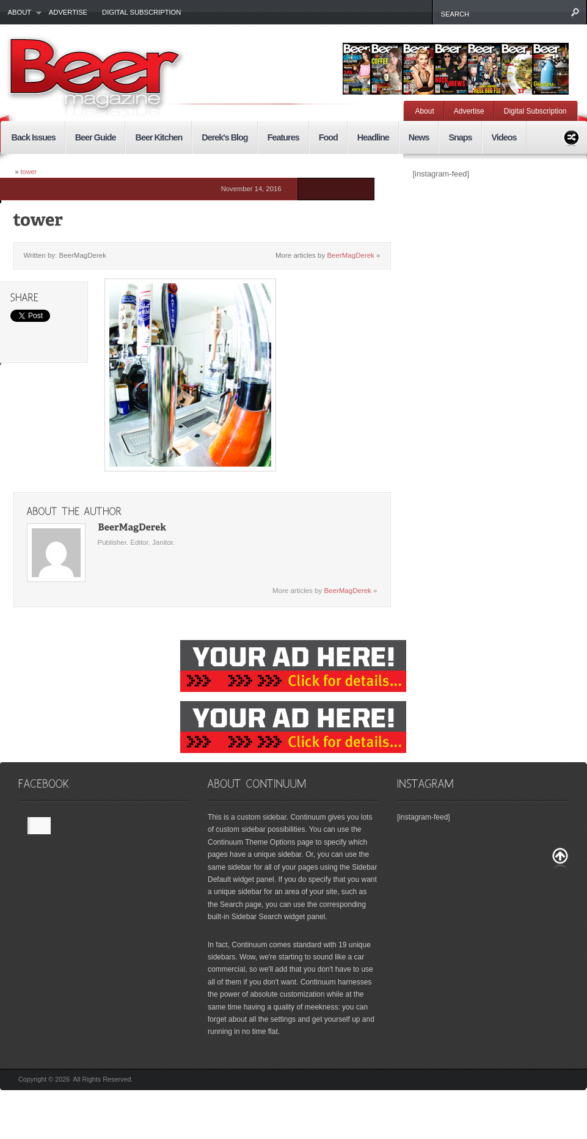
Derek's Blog (224, 137)
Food (328, 137)
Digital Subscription (141, 12)
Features (283, 137)
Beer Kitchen (158, 137)
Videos (504, 137)
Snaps (460, 137)
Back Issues (34, 137)
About (21, 13)
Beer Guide (95, 137)
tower (29, 171)
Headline (373, 137)
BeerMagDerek (350, 255)
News (419, 137)
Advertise (68, 12)
